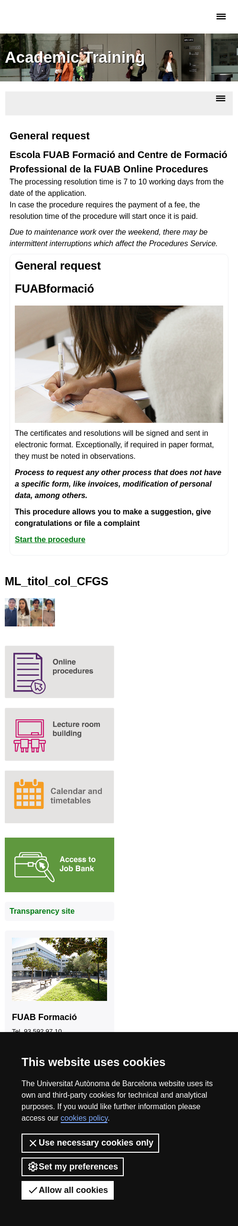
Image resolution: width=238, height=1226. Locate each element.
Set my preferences (72, 1166)
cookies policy (84, 1118)
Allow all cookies (67, 1190)
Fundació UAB (45, 17)
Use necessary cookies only (90, 1143)
